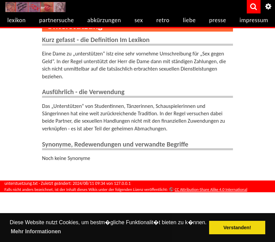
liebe (189, 20)
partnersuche (56, 20)
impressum (254, 20)
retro (162, 20)
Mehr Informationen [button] (36, 231)
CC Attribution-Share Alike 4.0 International (210, 189)
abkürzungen (104, 20)
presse (217, 20)
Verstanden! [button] (237, 227)
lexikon (16, 20)
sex (138, 20)
